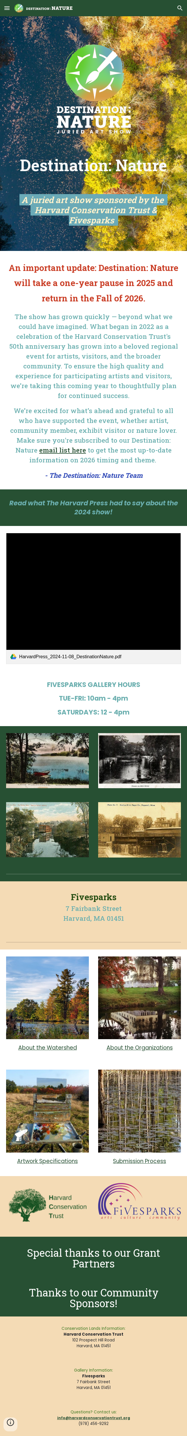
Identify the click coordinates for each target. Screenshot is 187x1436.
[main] (93, 190)
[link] (93, 598)
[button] (7, 8)
